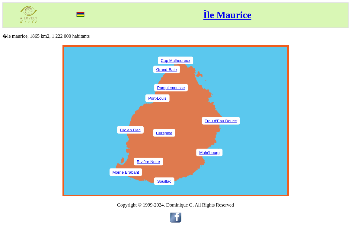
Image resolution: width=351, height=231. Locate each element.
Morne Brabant (125, 172)
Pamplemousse (171, 87)
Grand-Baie (166, 69)
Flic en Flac (130, 129)
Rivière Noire (148, 161)
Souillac (164, 181)
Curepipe (164, 132)
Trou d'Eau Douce (221, 120)
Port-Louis (157, 98)
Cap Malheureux (175, 60)
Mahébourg (209, 152)
